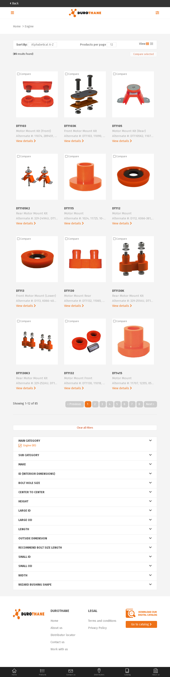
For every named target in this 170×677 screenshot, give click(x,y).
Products (42, 672)
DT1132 (85, 381)
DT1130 (85, 298)
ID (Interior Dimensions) (85, 474)
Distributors (99, 672)
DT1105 (133, 133)
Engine (29, 26)
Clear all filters (85, 427)
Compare (24, 74)
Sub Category (85, 455)
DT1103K (85, 133)
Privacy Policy (97, 628)
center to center (85, 492)
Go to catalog (141, 624)
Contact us (58, 642)
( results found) (23, 53)
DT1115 (85, 216)
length (85, 529)
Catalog (127, 672)
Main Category (85, 441)
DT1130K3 (37, 381)
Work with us (59, 649)
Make (85, 464)
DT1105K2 (37, 216)
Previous (74, 404)
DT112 (133, 216)
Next (150, 404)
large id (85, 510)
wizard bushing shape (85, 584)
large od (85, 520)
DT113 (37, 298)
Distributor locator (63, 635)
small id (85, 557)
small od (85, 566)
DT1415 (133, 381)
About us (56, 628)
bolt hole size (85, 483)
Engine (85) (29, 445)
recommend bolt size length (85, 547)
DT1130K (133, 298)
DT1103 (37, 133)
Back (14, 3)
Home (17, 26)
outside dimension (85, 538)
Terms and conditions (102, 621)
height (85, 501)
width (85, 575)
